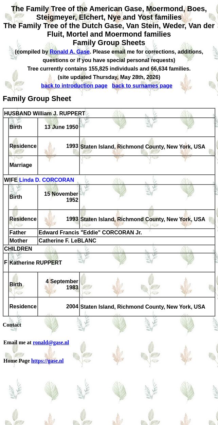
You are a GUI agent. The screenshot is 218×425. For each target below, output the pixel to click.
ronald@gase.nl (51, 342)
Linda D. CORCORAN (46, 180)
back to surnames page (142, 86)
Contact (12, 325)
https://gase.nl (47, 361)
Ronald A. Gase (70, 52)
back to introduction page (74, 86)
